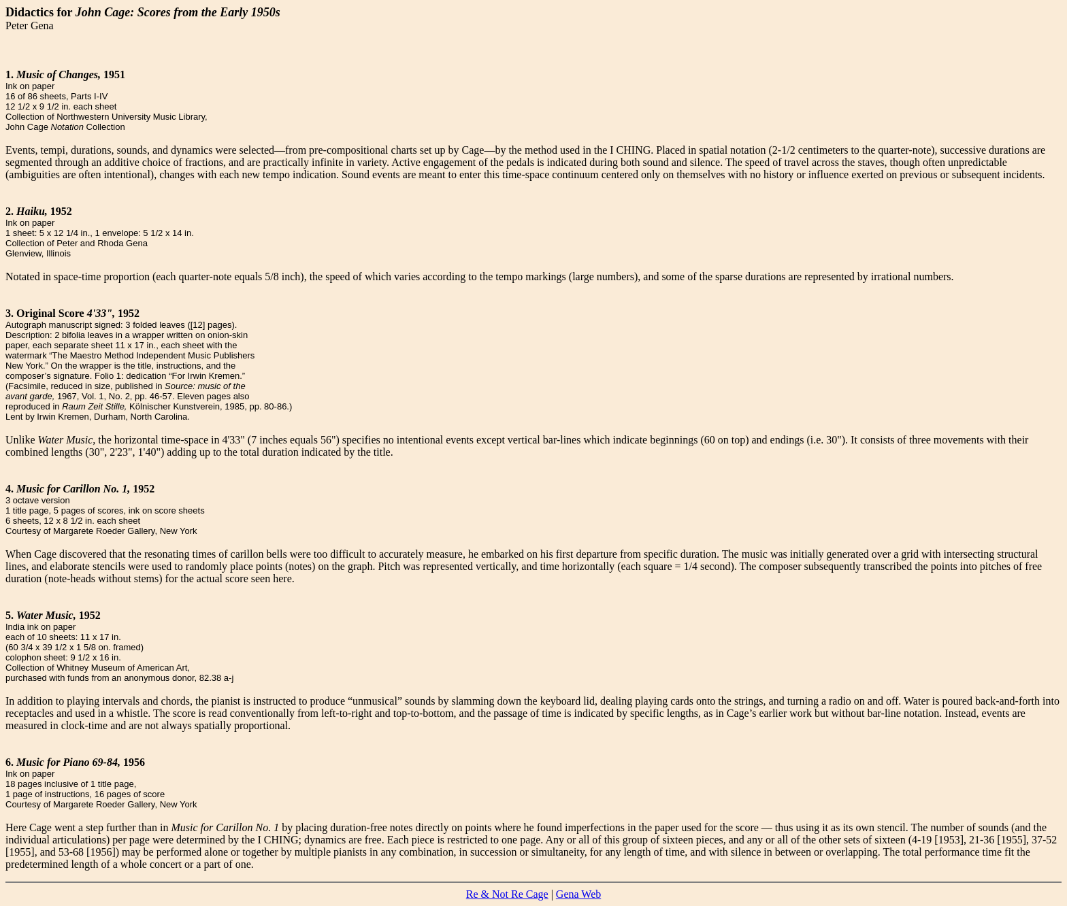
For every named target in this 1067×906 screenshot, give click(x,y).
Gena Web (578, 894)
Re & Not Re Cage (507, 894)
